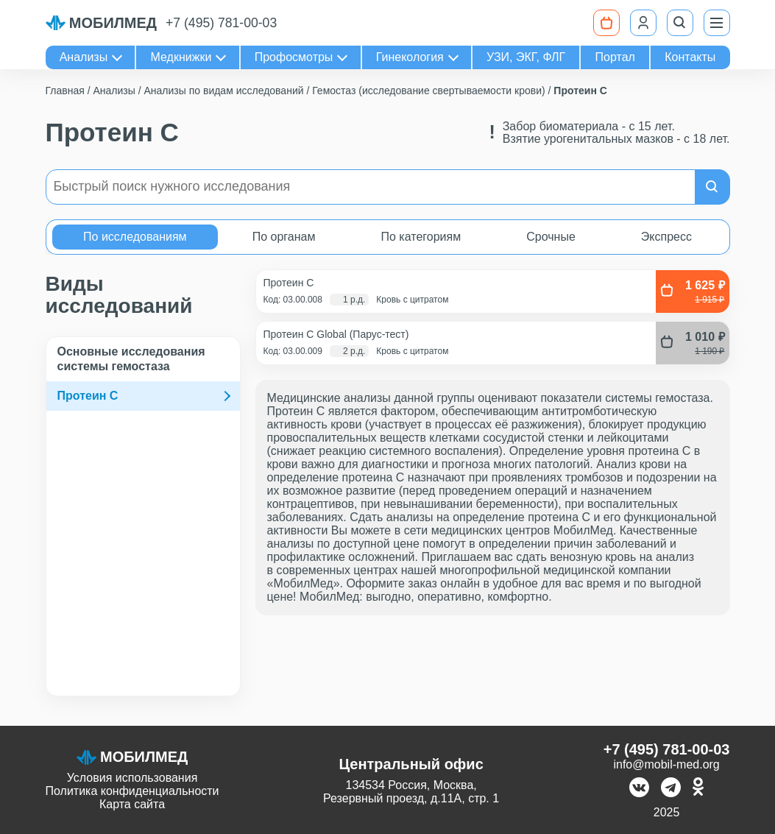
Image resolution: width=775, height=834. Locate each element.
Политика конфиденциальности (132, 791)
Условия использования (132, 777)
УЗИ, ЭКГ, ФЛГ (525, 57)
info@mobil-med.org (666, 764)
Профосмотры (294, 57)
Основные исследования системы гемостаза (131, 358)
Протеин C (87, 395)
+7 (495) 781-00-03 (221, 22)
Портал (615, 57)
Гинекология (410, 57)
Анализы (84, 57)
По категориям (421, 236)
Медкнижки (181, 57)
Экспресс (666, 236)
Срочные (551, 236)
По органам (284, 236)
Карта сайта (132, 804)
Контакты (690, 57)
